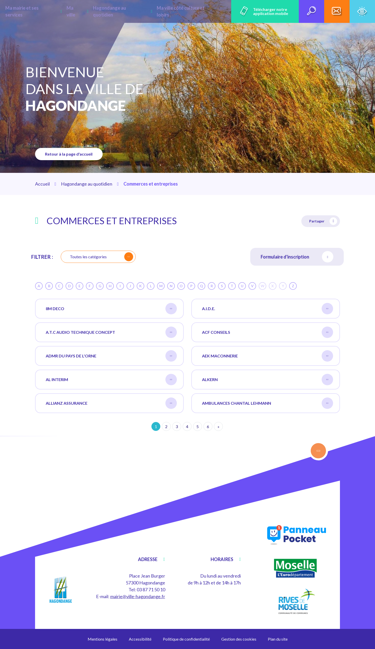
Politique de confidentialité (186, 639)
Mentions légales (102, 639)
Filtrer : (42, 257)
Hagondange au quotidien (126, 11)
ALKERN (267, 379)
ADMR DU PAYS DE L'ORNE (111, 356)
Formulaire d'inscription (297, 257)
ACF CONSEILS (267, 332)
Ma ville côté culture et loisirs (188, 11)
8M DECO (111, 308)
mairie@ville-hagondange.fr (137, 596)
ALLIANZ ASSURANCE (111, 403)
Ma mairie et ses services (45, 11)
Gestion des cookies (238, 639)
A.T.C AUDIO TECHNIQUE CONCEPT (111, 332)
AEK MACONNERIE (267, 356)
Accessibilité (140, 639)
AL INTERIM (111, 379)
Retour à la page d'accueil (69, 154)
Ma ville (85, 11)
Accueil (42, 184)
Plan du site (278, 639)
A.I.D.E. (267, 308)
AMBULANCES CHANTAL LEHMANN (267, 403)
